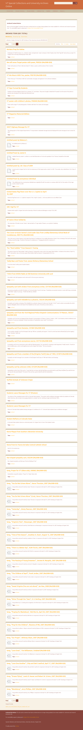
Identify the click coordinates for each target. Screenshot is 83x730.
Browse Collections (20, 11)
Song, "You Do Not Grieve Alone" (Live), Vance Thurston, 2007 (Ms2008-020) (35, 496)
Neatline (48, 11)
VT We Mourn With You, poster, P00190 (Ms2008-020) (26, 75)
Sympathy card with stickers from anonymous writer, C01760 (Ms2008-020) (34, 287)
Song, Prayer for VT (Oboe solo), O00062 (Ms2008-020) (27, 470)
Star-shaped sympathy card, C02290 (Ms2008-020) (25, 458)
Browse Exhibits (30, 11)
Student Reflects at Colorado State (19, 419)
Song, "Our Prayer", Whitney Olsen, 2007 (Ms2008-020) (27, 638)
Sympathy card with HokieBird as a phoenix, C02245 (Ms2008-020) (31, 300)
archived (12, 57)
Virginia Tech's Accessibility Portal (35, 28)
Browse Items (10, 11)
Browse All (9, 36)
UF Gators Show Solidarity (16, 220)
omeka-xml (24, 706)
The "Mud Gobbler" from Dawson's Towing (22, 248)
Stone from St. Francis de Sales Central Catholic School (27, 445)
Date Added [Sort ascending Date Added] (73, 44)
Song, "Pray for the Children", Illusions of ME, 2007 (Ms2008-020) (31, 625)
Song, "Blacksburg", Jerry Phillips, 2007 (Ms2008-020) (26, 689)
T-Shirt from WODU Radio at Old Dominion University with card (30, 274)
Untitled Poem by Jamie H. (16, 153)
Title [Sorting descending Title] (62, 44)
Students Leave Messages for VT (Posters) (22, 393)
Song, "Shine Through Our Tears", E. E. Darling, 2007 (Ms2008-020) (31, 599)
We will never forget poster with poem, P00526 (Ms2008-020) (29, 62)
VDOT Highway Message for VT (18, 127)
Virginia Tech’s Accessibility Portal (31, 717)
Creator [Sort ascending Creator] (67, 44)
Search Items (24, 36)
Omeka (17, 726)
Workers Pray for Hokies (15, 49)
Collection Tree (40, 11)
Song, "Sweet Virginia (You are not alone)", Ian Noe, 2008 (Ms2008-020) (33, 586)
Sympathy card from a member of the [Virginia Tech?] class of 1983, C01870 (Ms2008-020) (39, 354)
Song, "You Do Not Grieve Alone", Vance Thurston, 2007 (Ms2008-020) (32, 483)
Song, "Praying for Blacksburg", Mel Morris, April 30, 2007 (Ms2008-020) (33, 612)
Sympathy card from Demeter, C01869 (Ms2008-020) (26, 328)
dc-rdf (12, 706)
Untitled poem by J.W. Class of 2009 (20, 166)
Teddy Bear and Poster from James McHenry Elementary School (30, 261)
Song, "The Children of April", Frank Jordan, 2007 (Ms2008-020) (30, 573)
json (20, 706)
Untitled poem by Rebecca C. (17, 140)
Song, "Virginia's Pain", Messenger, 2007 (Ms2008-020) (27, 522)
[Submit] (76, 3)
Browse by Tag (16, 36)
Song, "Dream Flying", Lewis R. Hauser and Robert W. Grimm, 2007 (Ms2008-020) (36, 676)
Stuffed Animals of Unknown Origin (20, 380)
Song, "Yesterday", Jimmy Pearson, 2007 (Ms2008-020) (27, 509)
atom (7, 706)
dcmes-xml (16, 706)
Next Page (17, 44)
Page (9, 44)
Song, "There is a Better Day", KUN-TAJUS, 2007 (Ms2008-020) (30, 548)
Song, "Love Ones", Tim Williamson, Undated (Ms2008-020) (28, 650)
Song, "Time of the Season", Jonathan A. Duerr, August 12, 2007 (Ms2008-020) (35, 535)
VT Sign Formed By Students (17, 88)
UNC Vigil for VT (13, 207)
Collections (55, 11)
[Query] (65, 3)
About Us (62, 11)
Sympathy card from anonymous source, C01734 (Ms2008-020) (29, 341)
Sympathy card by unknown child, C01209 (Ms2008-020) (27, 367)
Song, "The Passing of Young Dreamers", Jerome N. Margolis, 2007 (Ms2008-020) (36, 560)
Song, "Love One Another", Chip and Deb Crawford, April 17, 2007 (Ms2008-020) (36, 663)
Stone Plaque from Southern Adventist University (25, 432)
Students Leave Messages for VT (19, 406)
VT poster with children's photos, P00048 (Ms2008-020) (27, 101)
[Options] (74, 3)
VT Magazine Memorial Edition (18, 114)
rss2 (29, 706)
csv (9, 706)
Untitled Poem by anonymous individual (21, 179)
